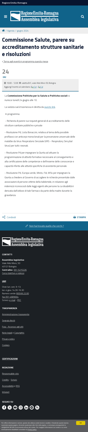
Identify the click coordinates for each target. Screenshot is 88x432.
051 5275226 (20, 269)
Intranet (5, 392)
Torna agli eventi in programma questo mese (25, 61)
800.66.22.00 (22, 293)
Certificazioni (10, 358)
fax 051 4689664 (10, 296)
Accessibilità (8, 386)
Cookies (6, 345)
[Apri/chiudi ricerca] (82, 16)
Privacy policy (32, 429)
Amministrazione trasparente (15, 314)
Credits (5, 379)
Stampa (81, 217)
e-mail (12, 300)
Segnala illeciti (8, 320)
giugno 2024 (23, 30)
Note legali (7, 332)
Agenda (10, 30)
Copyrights (19, 332)
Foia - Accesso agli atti (12, 326)
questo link (49, 107)
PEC (19, 300)
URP (4, 281)
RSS (18, 386)
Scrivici (14, 379)
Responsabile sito (10, 373)
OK (81, 423)
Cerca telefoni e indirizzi (13, 273)
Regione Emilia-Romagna (14, 2)
